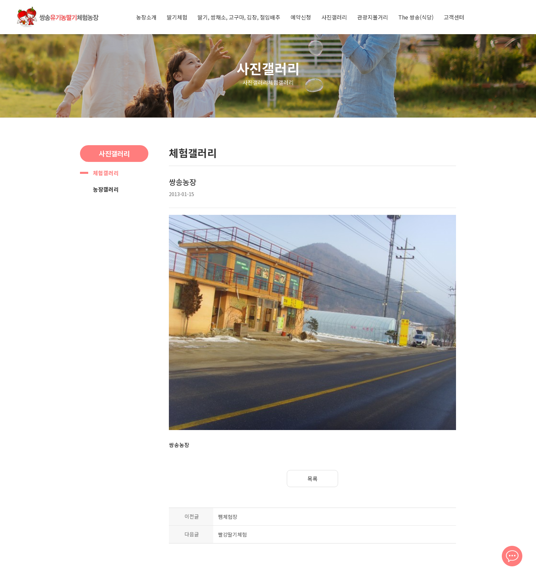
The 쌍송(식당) (415, 17)
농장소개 (146, 17)
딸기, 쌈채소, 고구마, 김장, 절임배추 (239, 17)
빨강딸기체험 (232, 473)
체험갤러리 (106, 173)
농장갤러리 (106, 189)
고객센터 (454, 17)
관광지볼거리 (372, 17)
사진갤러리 (334, 17)
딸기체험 (177, 17)
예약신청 (301, 17)
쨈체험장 (227, 455)
